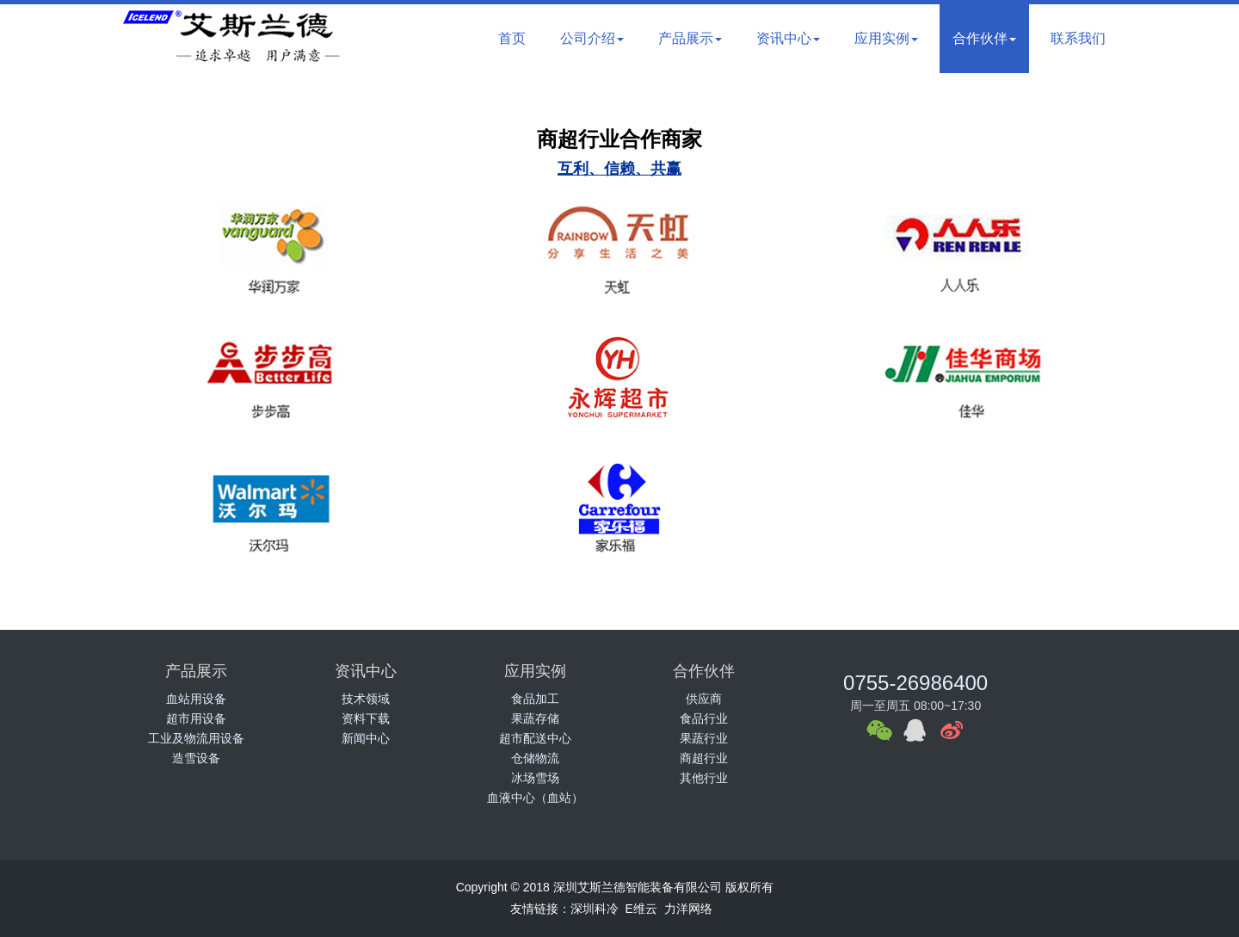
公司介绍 (592, 38)
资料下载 (366, 718)
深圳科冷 (594, 908)
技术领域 (366, 699)
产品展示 (690, 38)
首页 (512, 38)
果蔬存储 (535, 718)
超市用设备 (196, 718)
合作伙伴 (984, 38)
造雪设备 (196, 758)
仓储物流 (535, 758)
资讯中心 (788, 38)
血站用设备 (196, 699)
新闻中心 (366, 738)
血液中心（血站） (535, 797)
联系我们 (1078, 38)
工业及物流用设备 (196, 738)
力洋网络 (688, 908)
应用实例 (886, 38)
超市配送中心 (535, 738)
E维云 (641, 908)
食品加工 (535, 699)
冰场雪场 (535, 778)
